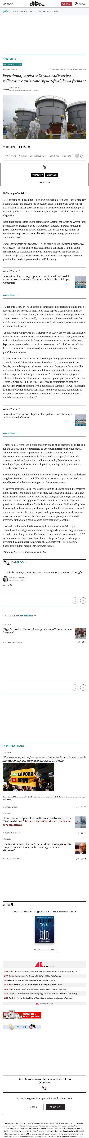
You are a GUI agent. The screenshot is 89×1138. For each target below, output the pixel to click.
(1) (84, 642)
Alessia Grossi (10, 807)
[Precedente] (75, 600)
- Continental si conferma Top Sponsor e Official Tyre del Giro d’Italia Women (32, 976)
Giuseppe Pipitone (12, 859)
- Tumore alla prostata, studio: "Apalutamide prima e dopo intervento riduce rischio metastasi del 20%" (41, 972)
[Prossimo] (83, 600)
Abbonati (66, 4)
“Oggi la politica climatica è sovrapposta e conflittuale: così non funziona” (37, 630)
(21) (83, 833)
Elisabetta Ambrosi (17, 578)
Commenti (9, 147)
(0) (9, 585)
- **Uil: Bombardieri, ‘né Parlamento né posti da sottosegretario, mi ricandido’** (33, 985)
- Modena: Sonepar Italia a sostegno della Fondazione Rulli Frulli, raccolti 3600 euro (35, 989)
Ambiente (9, 58)
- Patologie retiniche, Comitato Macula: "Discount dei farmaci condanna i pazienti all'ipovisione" (38, 998)
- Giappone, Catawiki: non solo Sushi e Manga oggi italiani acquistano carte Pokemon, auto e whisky (40, 994)
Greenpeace (15, 88)
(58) (83, 807)
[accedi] (80, 3)
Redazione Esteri (11, 833)
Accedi (34, 1107)
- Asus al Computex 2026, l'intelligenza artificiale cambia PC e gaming (30, 980)
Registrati (55, 1107)
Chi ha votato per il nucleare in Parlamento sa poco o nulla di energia (44, 572)
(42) (83, 859)
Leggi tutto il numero (44, 949)
